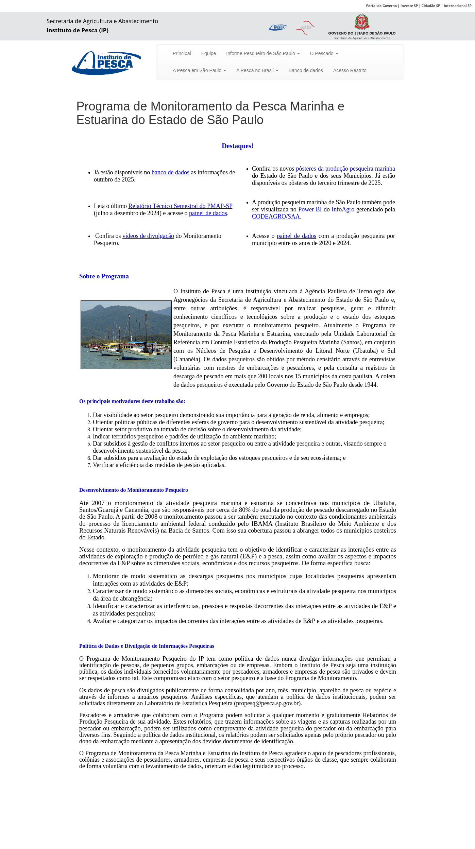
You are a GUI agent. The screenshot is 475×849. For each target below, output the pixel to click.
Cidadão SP (431, 5)
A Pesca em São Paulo (199, 70)
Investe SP (409, 5)
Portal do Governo (381, 5)
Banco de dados (306, 70)
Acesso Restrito (350, 70)
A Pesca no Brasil (257, 70)
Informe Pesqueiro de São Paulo (263, 53)
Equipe (208, 53)
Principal (182, 53)
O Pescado (324, 53)
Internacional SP (458, 5)
